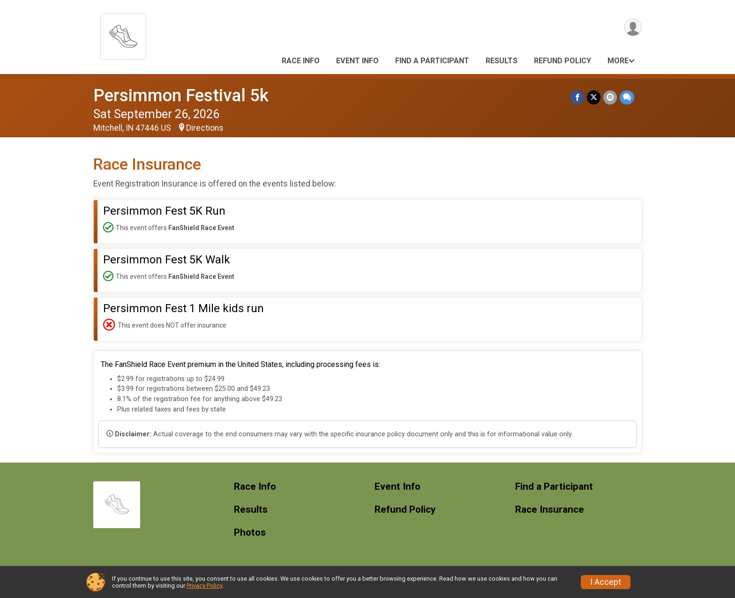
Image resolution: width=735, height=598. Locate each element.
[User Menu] (633, 27)
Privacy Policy (204, 585)
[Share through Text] (627, 97)
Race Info (301, 60)
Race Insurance (549, 509)
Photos (250, 532)
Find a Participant (432, 60)
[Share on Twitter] (593, 97)
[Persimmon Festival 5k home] (123, 34)
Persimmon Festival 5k (181, 95)
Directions (205, 128)
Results (502, 60)
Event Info (357, 60)
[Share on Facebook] (577, 97)
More (618, 60)
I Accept (605, 582)
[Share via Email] (610, 97)
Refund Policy (562, 60)
